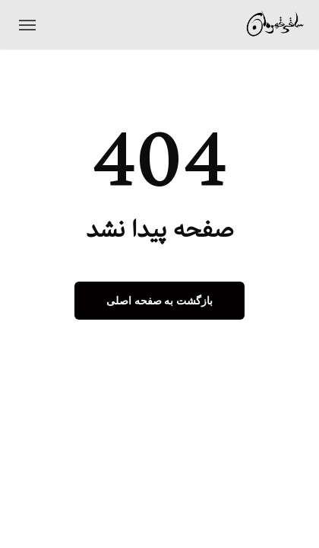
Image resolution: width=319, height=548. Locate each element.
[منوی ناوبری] (27, 24)
